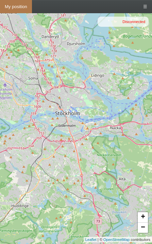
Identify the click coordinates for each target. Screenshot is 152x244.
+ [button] (143, 217)
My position (16, 6)
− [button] (143, 228)
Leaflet (91, 240)
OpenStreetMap (116, 240)
